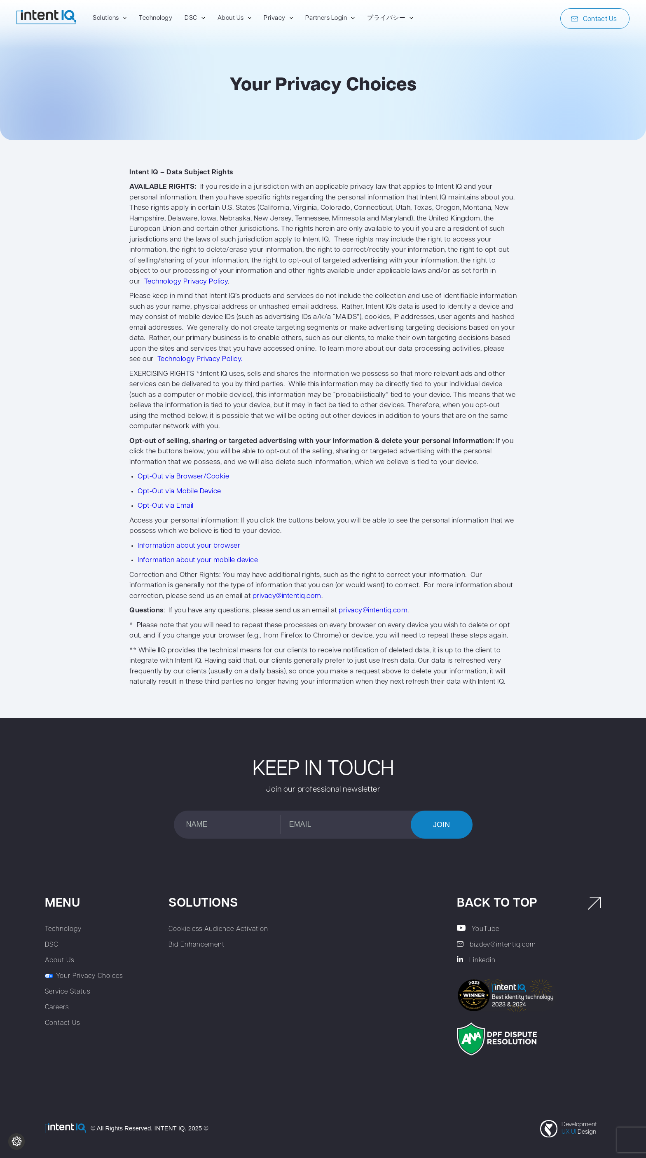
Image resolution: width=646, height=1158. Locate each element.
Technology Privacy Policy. (200, 359)
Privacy (275, 18)
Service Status (67, 992)
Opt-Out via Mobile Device (179, 491)
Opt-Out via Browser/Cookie (183, 476)
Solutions (106, 18)
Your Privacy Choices (84, 976)
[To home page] (46, 22)
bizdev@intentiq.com (496, 944)
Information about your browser (189, 545)
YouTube (478, 929)
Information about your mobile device (198, 560)
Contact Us (594, 19)
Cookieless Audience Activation (218, 929)
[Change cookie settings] (16, 1141)
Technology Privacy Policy (186, 281)
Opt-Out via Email (166, 505)
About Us (231, 18)
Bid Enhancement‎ (197, 945)
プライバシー (386, 18)
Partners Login (326, 18)
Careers (57, 1007)
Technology (155, 18)
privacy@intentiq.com (287, 596)
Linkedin (476, 960)
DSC (191, 18)
